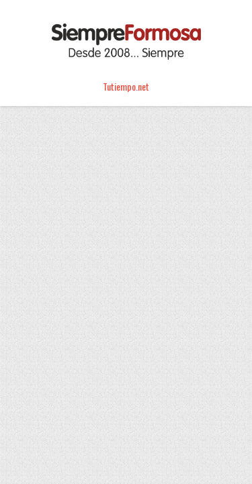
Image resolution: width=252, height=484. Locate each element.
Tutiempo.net (126, 86)
